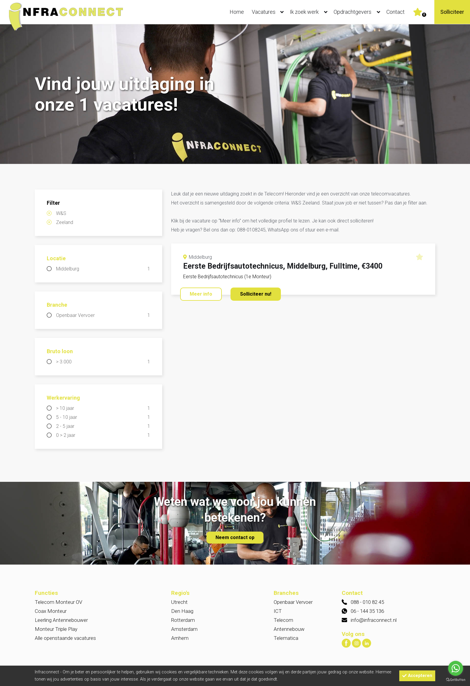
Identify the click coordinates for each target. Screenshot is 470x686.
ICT (278, 611)
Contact (395, 12)
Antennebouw (289, 629)
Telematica (286, 638)
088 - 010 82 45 (367, 602)
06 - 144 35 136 (367, 611)
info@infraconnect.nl (374, 620)
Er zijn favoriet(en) (424, 15)
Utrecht (179, 602)
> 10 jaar (103, 408)
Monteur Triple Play (56, 629)
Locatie (56, 258)
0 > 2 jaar (103, 435)
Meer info (201, 294)
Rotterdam (183, 620)
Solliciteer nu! (255, 294)
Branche (57, 305)
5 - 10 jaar (103, 417)
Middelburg (103, 268)
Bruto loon (60, 351)
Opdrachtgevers (358, 12)
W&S (61, 213)
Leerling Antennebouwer (61, 620)
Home (237, 12)
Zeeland (64, 222)
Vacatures (269, 12)
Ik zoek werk (310, 12)
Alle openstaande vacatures (65, 638)
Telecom (283, 620)
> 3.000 (103, 361)
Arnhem (180, 638)
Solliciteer (452, 12)
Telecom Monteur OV (58, 602)
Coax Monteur (51, 611)
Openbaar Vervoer (103, 315)
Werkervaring (63, 398)
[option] (235, 95)
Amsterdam (184, 629)
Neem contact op (235, 537)
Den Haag (182, 611)
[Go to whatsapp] (455, 668)
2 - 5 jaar (103, 426)
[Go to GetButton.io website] (455, 680)
